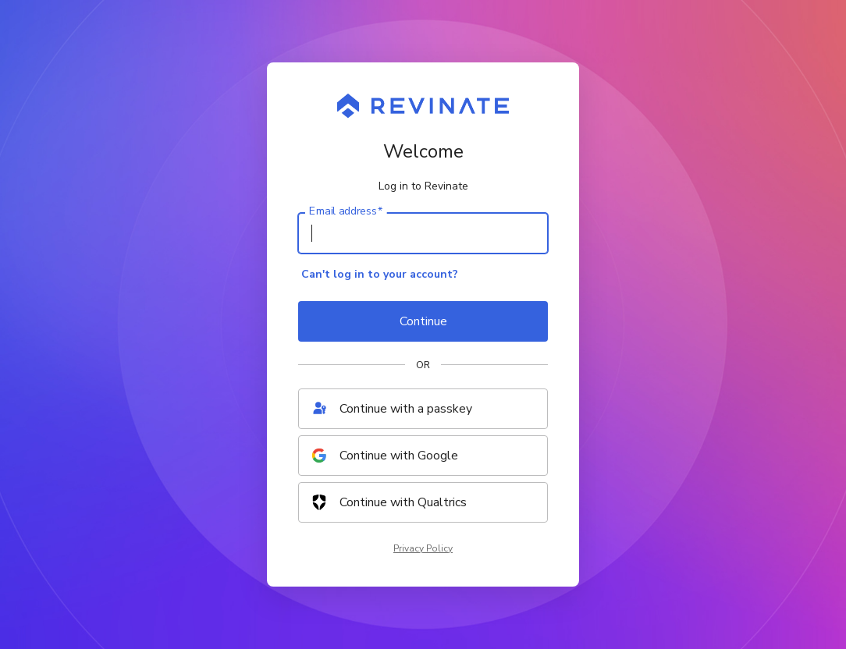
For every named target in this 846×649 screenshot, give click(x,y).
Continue (423, 321)
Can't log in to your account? (379, 274)
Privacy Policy (423, 548)
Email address (345, 211)
